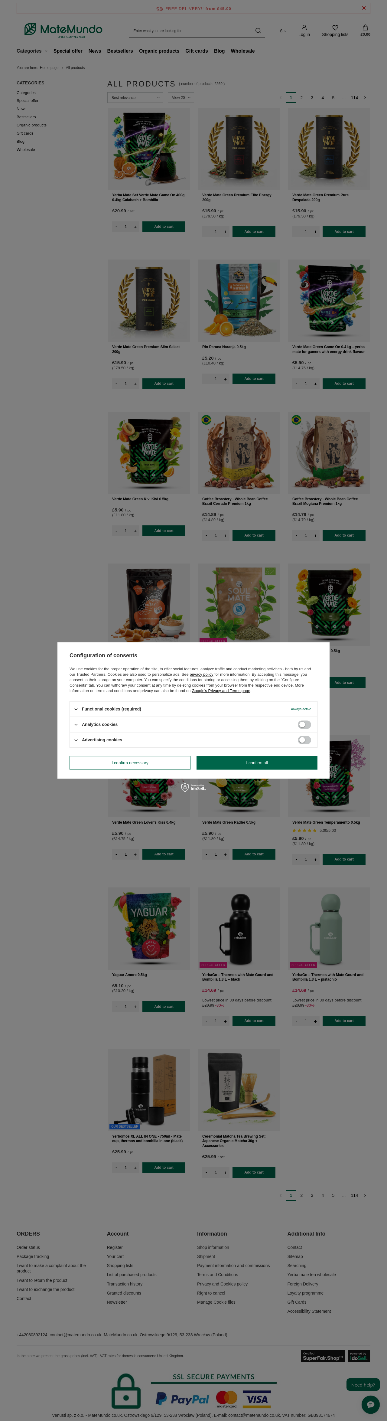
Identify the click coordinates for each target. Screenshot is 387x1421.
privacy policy (201, 674)
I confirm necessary (130, 762)
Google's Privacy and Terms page (221, 690)
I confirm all (257, 762)
